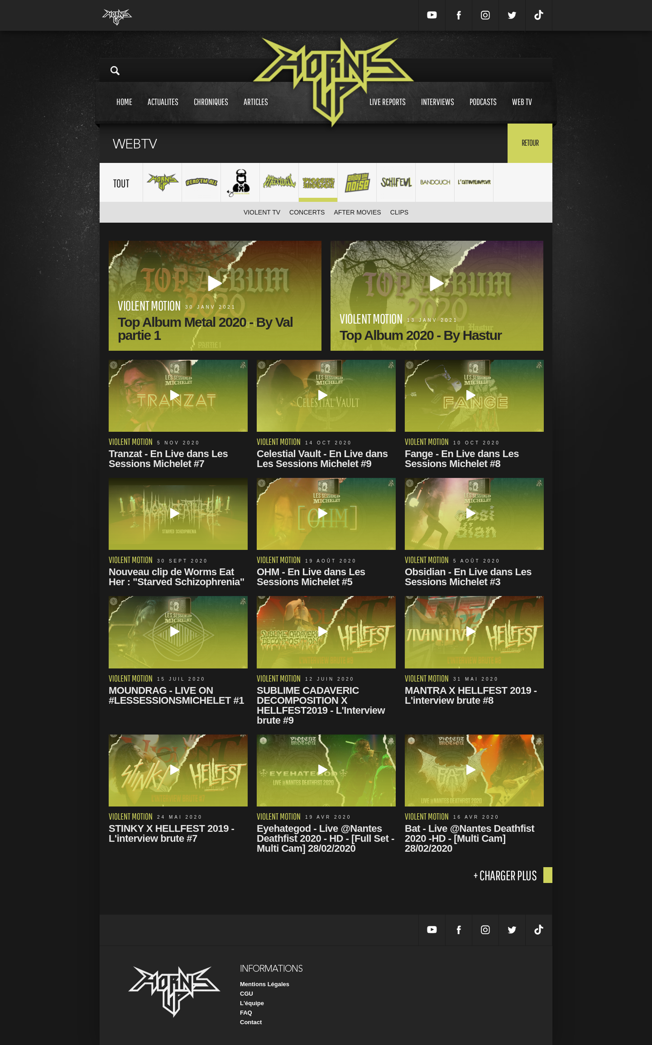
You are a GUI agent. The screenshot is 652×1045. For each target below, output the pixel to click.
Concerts (307, 212)
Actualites (163, 110)
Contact (251, 1022)
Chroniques (211, 110)
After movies (357, 212)
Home (124, 110)
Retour (530, 143)
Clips (399, 212)
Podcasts (483, 110)
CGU (246, 993)
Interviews (437, 110)
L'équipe (252, 1003)
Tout (121, 183)
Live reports (387, 110)
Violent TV (262, 212)
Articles (256, 110)
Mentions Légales (264, 984)
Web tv (522, 110)
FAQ (246, 1012)
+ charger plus (505, 875)
